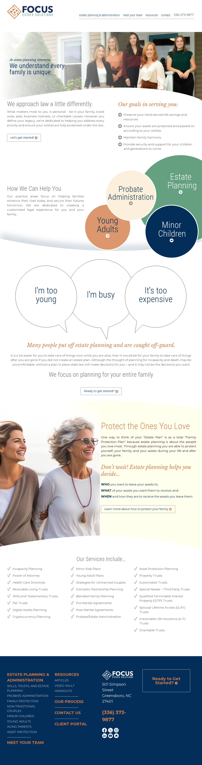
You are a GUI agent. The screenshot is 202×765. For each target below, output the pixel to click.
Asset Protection (22, 732)
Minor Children (171, 229)
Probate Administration (131, 193)
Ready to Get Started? (166, 680)
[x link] (111, 730)
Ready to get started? (101, 391)
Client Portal (71, 724)
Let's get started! (24, 137)
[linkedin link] (105, 735)
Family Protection (22, 701)
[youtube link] (111, 735)
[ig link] (116, 730)
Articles (62, 680)
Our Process (69, 701)
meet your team (132, 15)
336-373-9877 (184, 14)
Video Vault (65, 686)
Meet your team (25, 742)
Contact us (68, 713)
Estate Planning (180, 181)
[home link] (116, 735)
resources (152, 15)
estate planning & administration (99, 15)
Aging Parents (19, 726)
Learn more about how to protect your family (138, 509)
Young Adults (107, 224)
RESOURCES (67, 674)
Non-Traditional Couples (21, 709)
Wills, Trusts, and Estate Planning (28, 688)
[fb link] (105, 730)
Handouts (63, 691)
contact (165, 15)
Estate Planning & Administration (28, 677)
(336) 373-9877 (114, 716)
